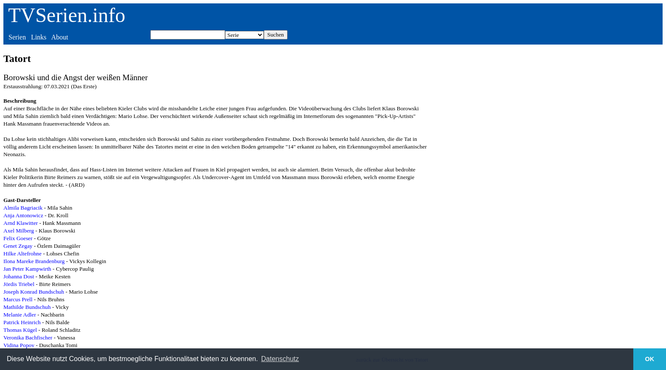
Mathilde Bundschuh (27, 307)
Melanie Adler (19, 314)
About (59, 37)
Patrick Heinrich (22, 322)
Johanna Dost (18, 276)
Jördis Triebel (18, 284)
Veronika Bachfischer (27, 337)
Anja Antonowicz (23, 215)
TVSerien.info (66, 15)
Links (38, 37)
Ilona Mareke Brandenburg (34, 261)
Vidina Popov (18, 345)
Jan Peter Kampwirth (27, 269)
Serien (17, 37)
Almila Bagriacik (22, 208)
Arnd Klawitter (20, 223)
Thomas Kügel (20, 330)
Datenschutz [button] (280, 358)
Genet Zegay (17, 246)
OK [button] (650, 359)
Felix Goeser (17, 238)
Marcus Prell (17, 299)
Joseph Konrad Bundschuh (33, 292)
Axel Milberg (18, 230)
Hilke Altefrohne (22, 253)
